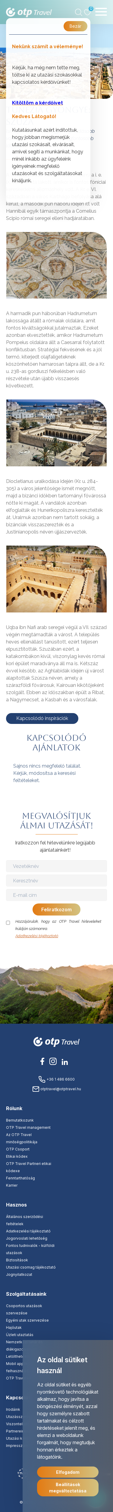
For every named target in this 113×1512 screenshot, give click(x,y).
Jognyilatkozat (19, 1274)
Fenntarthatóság (20, 1178)
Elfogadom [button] (68, 1472)
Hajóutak (14, 1327)
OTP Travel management (28, 1127)
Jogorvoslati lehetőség (26, 1238)
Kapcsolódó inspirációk (42, 718)
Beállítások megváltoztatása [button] (67, 1487)
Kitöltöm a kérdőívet (37, 103)
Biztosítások (17, 1260)
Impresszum (17, 1445)
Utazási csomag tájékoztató (31, 1267)
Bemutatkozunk (20, 1120)
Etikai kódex (17, 1156)
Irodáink (13, 1409)
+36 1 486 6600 (56, 1079)
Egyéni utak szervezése (27, 1320)
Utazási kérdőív (19, 1438)
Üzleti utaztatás (19, 1334)
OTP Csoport (18, 1149)
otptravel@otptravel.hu (56, 1089)
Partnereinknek (19, 1431)
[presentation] (57, 951)
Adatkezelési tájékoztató (36, 936)
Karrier (11, 1185)
